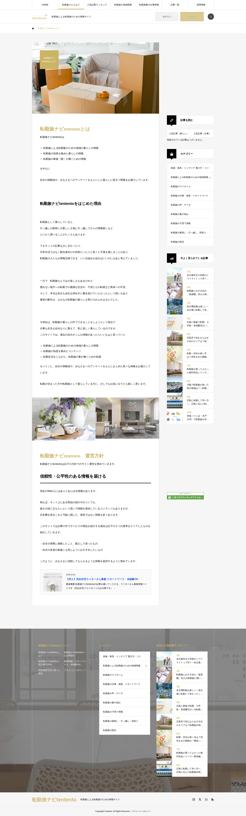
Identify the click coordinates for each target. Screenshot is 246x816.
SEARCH (211, 16)
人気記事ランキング (97, 4)
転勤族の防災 (177, 242)
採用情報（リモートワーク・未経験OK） (75, 663)
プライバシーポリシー (75, 670)
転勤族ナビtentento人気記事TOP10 (49, 663)
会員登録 (192, 16)
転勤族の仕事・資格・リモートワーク (189, 195)
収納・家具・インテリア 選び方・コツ (190, 168)
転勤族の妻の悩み (179, 214)
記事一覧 (175, 4)
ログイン (167, 16)
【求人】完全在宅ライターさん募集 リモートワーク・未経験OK (102, 579)
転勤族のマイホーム (181, 186)
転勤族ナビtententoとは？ (49, 654)
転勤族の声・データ (181, 205)
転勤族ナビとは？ (71, 4)
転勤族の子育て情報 (181, 223)
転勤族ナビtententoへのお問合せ (74, 654)
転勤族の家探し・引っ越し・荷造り (188, 232)
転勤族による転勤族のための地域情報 (189, 177)
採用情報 (201, 4)
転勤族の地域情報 (123, 4)
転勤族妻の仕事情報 (149, 4)
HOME (45, 4)
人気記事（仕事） (202, 133)
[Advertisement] (190, 75)
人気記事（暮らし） (179, 133)
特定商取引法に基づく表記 (49, 672)
